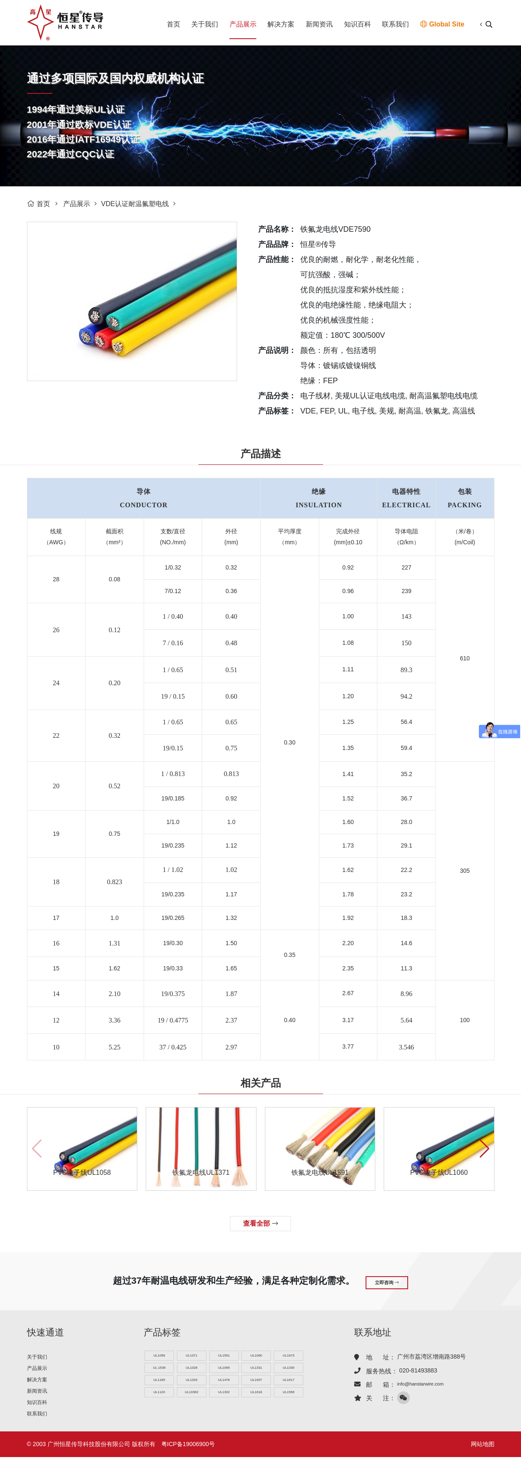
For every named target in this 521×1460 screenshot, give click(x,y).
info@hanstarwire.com (426, 1383)
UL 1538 (159, 1369)
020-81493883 (418, 1369)
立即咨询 (387, 1280)
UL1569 (288, 1396)
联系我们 (395, 24)
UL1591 (223, 1355)
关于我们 (204, 24)
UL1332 (223, 1396)
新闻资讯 (319, 24)
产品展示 (243, 24)
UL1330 (288, 1369)
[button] (484, 1148)
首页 (173, 24)
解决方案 (280, 24)
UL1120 (159, 1396)
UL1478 (223, 1382)
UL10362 (191, 1396)
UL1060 (256, 1355)
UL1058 (159, 1355)
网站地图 (482, 1447)
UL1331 (256, 1369)
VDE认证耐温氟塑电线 (135, 203)
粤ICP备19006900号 (188, 1447)
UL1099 (223, 1369)
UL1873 (288, 1355)
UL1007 (256, 1382)
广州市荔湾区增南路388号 (431, 1355)
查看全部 (260, 1223)
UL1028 (191, 1369)
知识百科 (357, 24)
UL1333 (191, 1382)
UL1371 (191, 1355)
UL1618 (256, 1396)
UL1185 (159, 1382)
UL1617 (288, 1382)
